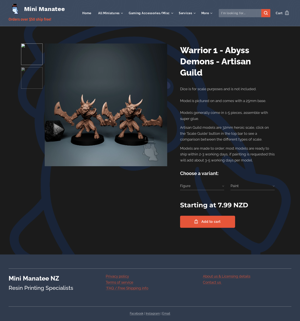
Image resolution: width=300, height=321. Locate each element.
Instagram (153, 313)
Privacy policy (117, 276)
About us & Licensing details (226, 276)
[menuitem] (88, 13)
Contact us (212, 282)
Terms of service (119, 282)
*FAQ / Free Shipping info (127, 288)
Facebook (136, 313)
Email (166, 313)
